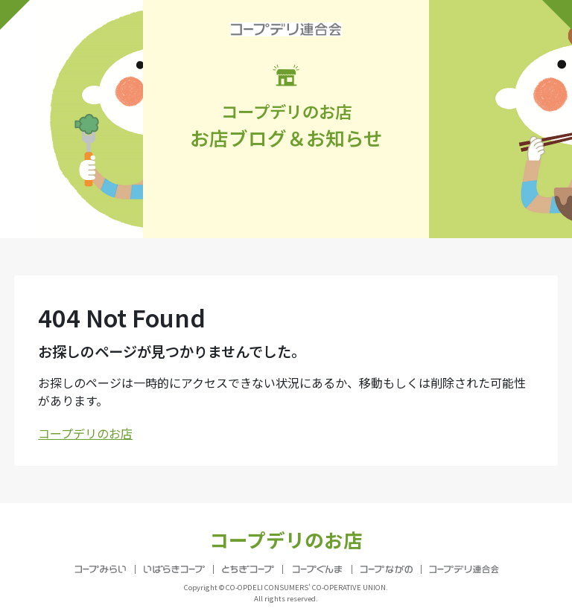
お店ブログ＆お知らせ (286, 108)
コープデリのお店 (85, 433)
